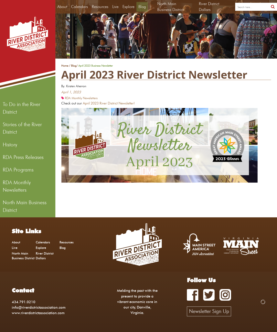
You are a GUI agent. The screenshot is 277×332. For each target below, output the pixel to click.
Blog (142, 6)
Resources (100, 6)
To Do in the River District (21, 108)
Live (115, 6)
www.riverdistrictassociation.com (38, 313)
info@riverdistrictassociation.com (39, 307)
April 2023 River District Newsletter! (109, 103)
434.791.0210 (23, 302)
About (62, 6)
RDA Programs (18, 170)
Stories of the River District (22, 128)
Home (64, 65)
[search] (252, 7)
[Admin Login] (256, 301)
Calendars (79, 6)
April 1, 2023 (71, 92)
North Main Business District (25, 206)
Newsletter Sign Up (209, 311)
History (10, 145)
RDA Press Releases (23, 157)
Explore (128, 6)
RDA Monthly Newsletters (17, 186)
